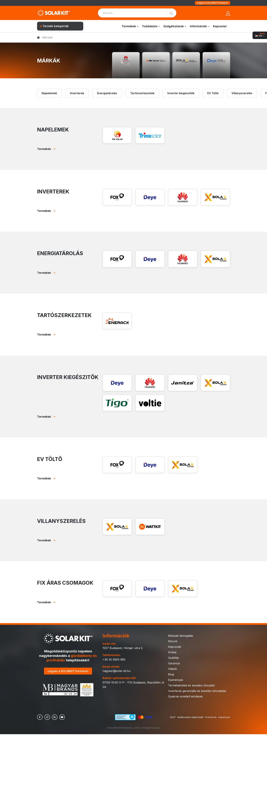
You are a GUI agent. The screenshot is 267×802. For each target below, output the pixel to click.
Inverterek (77, 93)
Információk (198, 26)
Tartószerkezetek (142, 93)
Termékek (129, 26)
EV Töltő (213, 93)
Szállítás (173, 658)
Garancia (174, 663)
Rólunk (172, 641)
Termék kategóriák (54, 26)
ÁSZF (172, 717)
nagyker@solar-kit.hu (116, 671)
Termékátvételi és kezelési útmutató (191, 685)
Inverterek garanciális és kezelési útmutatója (197, 691)
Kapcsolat (219, 26)
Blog (171, 674)
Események (175, 680)
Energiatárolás (107, 93)
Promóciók (211, 717)
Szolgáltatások (173, 26)
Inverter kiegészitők (180, 93)
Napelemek (49, 93)
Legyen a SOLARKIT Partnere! (212, 3)
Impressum (224, 717)
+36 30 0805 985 (114, 659)
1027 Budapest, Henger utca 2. (123, 648)
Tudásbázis (149, 26)
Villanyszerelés (241, 93)
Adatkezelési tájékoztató (190, 717)
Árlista (172, 652)
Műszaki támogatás (180, 635)
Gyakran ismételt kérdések (185, 696)
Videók (172, 669)
